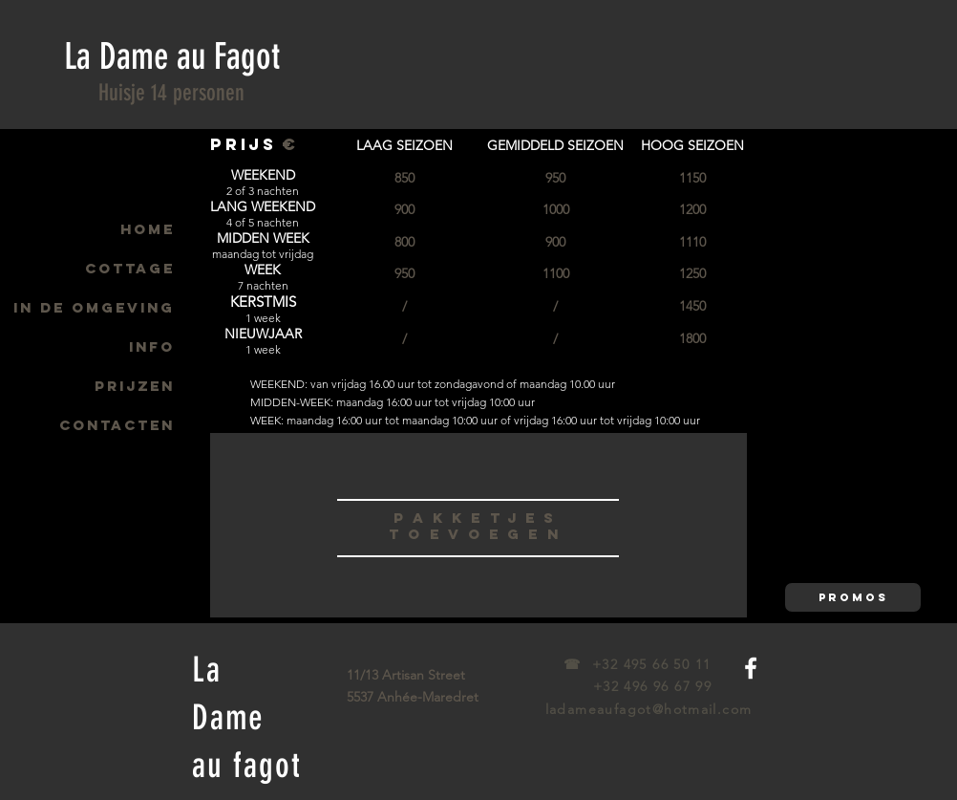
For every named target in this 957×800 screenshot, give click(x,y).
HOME (147, 229)
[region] (478, 524)
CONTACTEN (117, 425)
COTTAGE (130, 268)
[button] (853, 597)
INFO (152, 346)
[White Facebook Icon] (750, 668)
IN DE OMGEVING (94, 307)
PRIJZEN (135, 386)
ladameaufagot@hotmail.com (649, 709)
